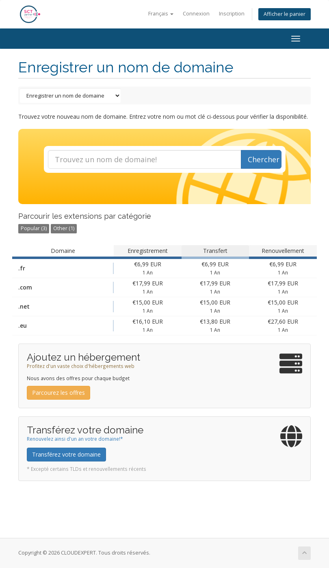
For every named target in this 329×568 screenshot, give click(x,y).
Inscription (232, 13)
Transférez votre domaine (66, 454)
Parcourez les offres (58, 392)
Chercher (263, 159)
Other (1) (63, 228)
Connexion (196, 13)
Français (160, 13)
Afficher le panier (284, 14)
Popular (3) (34, 228)
